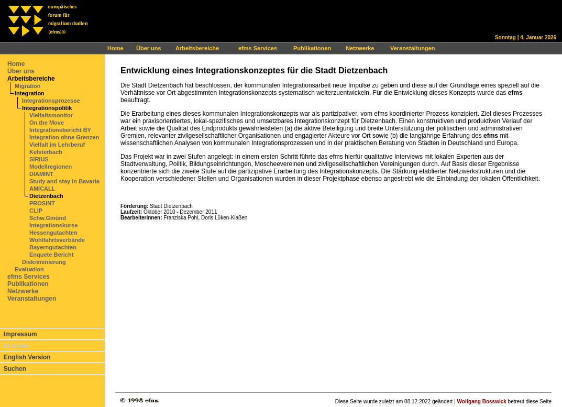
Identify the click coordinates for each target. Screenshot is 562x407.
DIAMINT (41, 174)
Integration (30, 93)
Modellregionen (50, 166)
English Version (27, 357)
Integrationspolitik (47, 108)
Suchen (15, 368)
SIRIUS (39, 159)
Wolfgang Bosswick (481, 401)
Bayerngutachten (52, 247)
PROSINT (42, 203)
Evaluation (29, 269)
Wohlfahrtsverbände (57, 240)
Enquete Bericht (51, 254)
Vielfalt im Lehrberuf (57, 144)
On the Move (46, 122)
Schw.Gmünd (47, 218)
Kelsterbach (45, 152)
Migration (28, 86)
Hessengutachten (53, 232)
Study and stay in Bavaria (64, 181)
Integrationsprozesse (51, 100)
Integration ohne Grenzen (64, 137)
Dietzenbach (46, 196)
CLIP (35, 210)
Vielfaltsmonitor (51, 115)
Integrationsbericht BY (60, 130)
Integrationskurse (53, 225)
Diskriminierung (44, 262)
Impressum (20, 334)
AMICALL (42, 188)
